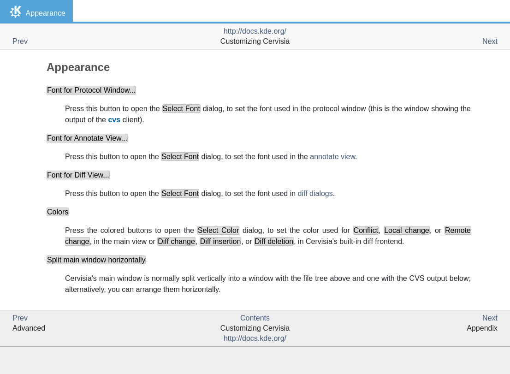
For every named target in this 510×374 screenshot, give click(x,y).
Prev (20, 41)
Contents (255, 318)
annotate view (332, 156)
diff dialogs (315, 193)
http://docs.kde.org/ (255, 31)
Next (490, 41)
